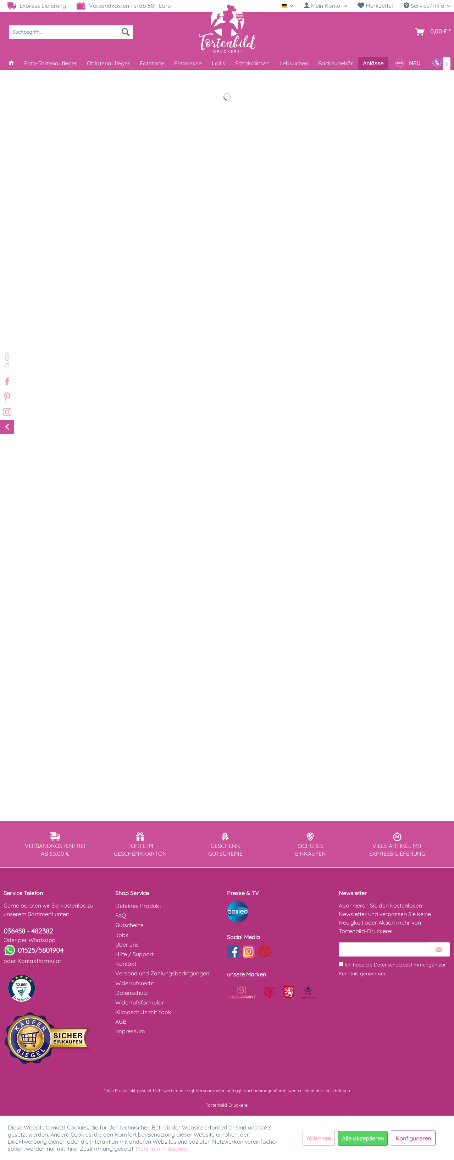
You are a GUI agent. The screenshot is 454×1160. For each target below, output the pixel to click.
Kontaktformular (39, 960)
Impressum (130, 1031)
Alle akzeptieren (363, 1138)
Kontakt (125, 963)
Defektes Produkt (138, 905)
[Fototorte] (152, 63)
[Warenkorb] (431, 32)
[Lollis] (218, 63)
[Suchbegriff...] (71, 32)
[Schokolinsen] (252, 63)
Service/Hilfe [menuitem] (424, 5)
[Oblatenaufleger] (108, 63)
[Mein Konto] (325, 5)
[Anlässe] (373, 63)
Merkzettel (375, 5)
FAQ (120, 915)
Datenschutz (131, 992)
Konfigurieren (413, 1138)
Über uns (127, 944)
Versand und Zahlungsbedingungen (162, 973)
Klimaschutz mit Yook (143, 1011)
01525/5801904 (40, 950)
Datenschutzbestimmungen (405, 965)
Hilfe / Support (134, 954)
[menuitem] (325, 5)
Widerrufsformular (139, 1002)
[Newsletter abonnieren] (439, 949)
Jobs (121, 934)
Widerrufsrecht (134, 983)
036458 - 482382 (28, 931)
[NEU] (407, 63)
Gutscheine (129, 924)
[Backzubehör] (335, 63)
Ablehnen (318, 1138)
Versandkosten (211, 1090)
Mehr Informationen (161, 1148)
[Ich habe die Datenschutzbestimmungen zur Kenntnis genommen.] (341, 964)
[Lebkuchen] (294, 63)
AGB (120, 1021)
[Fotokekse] (188, 63)
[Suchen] (125, 32)
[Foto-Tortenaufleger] (50, 63)
